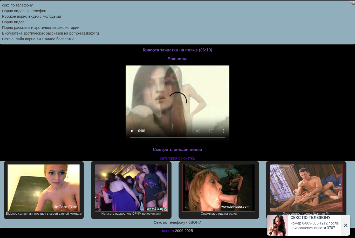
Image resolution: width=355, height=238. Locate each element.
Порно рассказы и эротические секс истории (40, 27)
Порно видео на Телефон (24, 11)
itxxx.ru (168, 231)
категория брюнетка (177, 158)
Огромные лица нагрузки (218, 189)
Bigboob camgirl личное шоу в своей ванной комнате (44, 189)
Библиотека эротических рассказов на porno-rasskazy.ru (50, 33)
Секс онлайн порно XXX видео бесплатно (38, 39)
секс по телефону (17, 5)
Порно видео (13, 22)
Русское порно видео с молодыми (31, 16)
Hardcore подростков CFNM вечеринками (131, 189)
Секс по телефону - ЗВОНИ (177, 222)
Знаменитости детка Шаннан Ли (306, 189)
